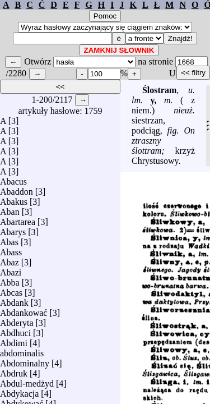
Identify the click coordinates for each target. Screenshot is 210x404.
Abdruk (13, 370)
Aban (10, 209)
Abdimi (13, 340)
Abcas (11, 290)
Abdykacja (19, 391)
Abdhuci (15, 330)
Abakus (13, 199)
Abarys (13, 229)
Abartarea (17, 219)
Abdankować (23, 310)
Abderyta (17, 320)
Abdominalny (24, 360)
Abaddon (16, 189)
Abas (9, 239)
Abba (10, 279)
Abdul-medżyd (27, 380)
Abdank (14, 300)
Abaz (9, 259)
